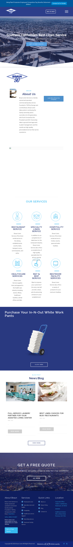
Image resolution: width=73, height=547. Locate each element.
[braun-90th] (11, 11)
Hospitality (27, 510)
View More (37, 443)
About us (43, 502)
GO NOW (36, 478)
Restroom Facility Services (55, 276)
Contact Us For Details (59, 3)
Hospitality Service (56, 228)
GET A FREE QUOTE (36, 44)
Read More (15, 431)
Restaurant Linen (28, 502)
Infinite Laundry (52, 544)
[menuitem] (65, 11)
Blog (42, 508)
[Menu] (65, 11)
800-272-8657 (51, 11)
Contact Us (44, 511)
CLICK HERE (39, 364)
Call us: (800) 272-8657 (11, 517)
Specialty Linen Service (36, 229)
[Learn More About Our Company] (53, 99)
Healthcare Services (19, 275)
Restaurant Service (18, 228)
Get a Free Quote (10, 530)
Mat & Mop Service (36, 276)
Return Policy (44, 505)
